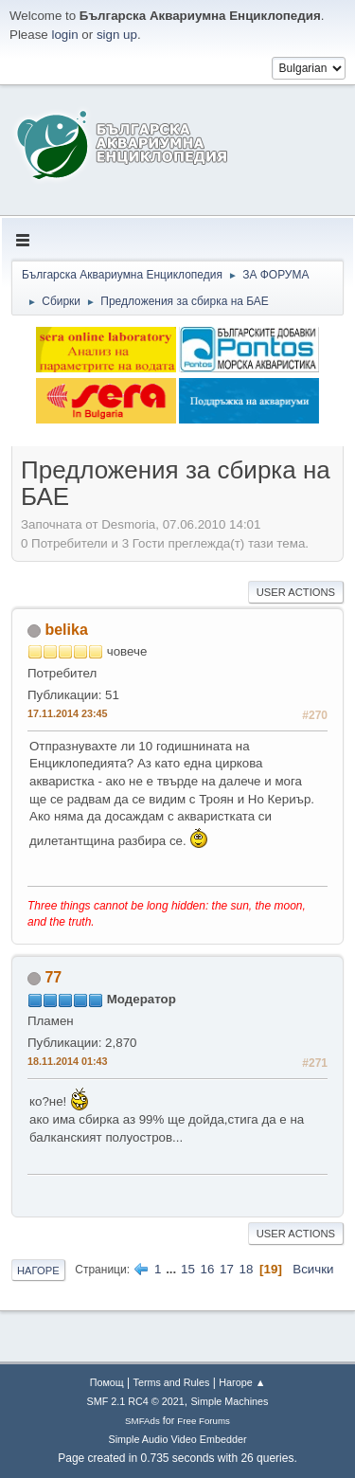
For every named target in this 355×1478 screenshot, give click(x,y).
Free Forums (203, 1420)
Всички (313, 1269)
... (173, 1269)
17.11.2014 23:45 (67, 713)
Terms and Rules (171, 1382)
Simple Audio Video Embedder (177, 1439)
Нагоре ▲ (242, 1382)
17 (227, 1269)
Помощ (107, 1382)
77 (53, 977)
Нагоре (38, 1270)
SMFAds (142, 1420)
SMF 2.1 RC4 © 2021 (136, 1401)
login (64, 34)
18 (247, 1269)
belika (65, 630)
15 (188, 1269)
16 (208, 1269)
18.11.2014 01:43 (67, 1061)
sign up (117, 34)
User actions (296, 592)
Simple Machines (229, 1401)
